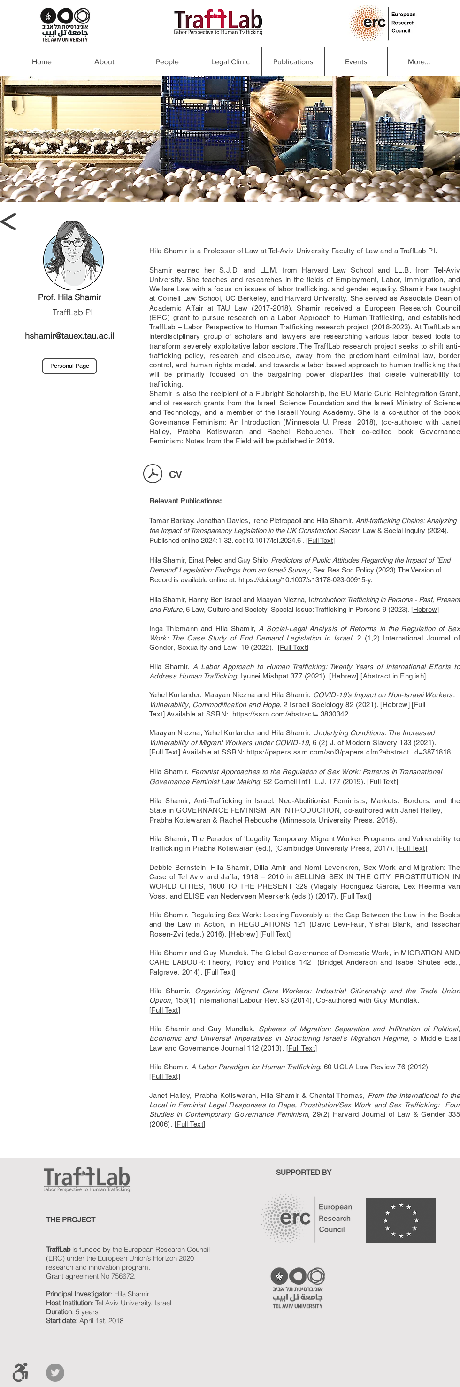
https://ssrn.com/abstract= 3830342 (290, 714)
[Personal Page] (69, 366)
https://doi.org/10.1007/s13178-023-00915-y (304, 580)
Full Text (320, 540)
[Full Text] (411, 848)
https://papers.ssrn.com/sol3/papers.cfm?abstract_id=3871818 (348, 752)
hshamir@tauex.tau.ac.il (69, 335)
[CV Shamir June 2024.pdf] (153, 475)
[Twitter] (55, 1373)
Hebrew (425, 609)
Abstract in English (393, 676)
